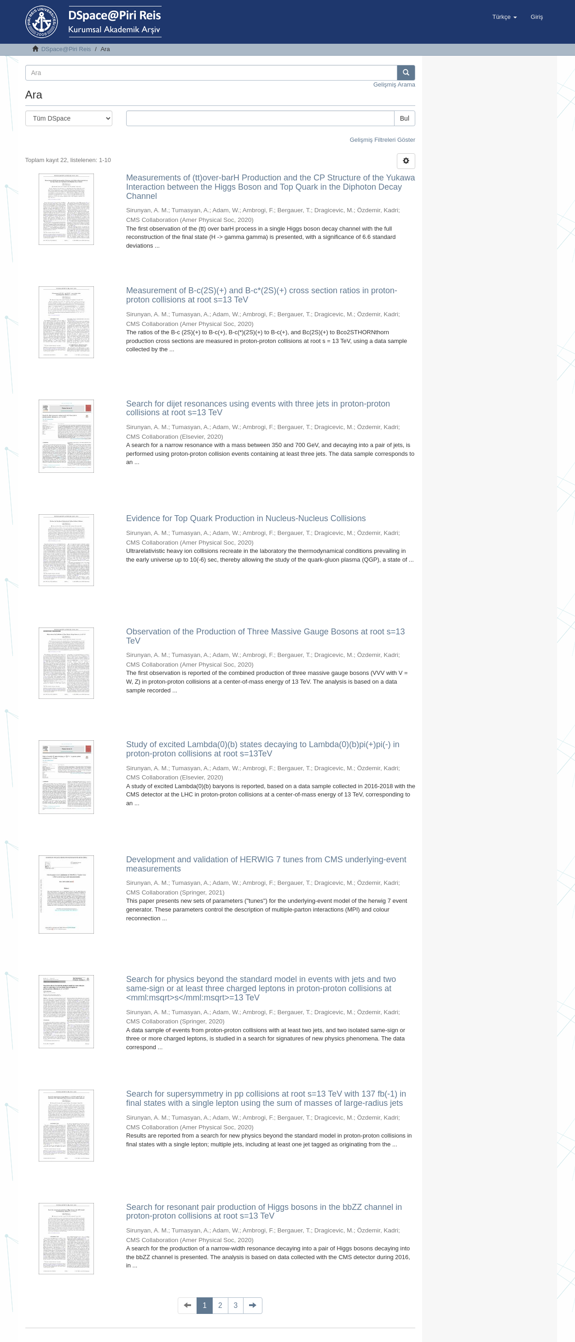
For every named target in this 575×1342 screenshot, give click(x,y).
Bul (404, 118)
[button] (504, 17)
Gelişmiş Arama (394, 84)
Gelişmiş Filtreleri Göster (382, 139)
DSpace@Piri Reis (66, 49)
